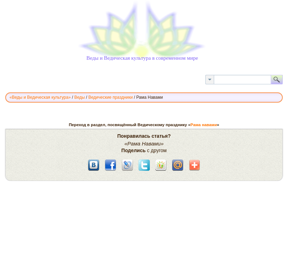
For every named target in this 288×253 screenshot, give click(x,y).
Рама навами (204, 124)
